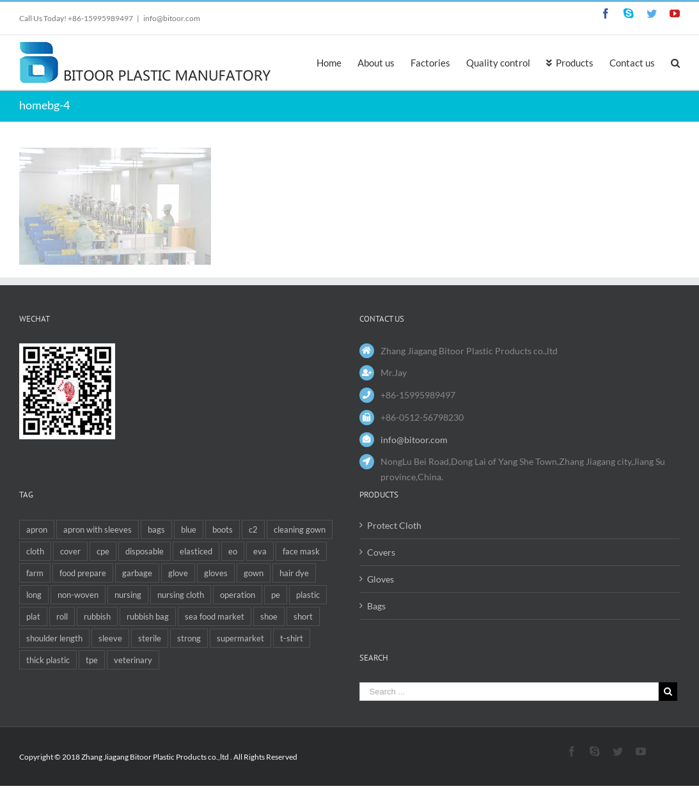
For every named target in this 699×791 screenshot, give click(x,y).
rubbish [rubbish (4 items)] (97, 616)
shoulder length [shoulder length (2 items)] (54, 638)
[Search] (675, 62)
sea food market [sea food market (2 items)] (214, 616)
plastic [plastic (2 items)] (308, 595)
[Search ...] (509, 691)
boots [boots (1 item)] (222, 529)
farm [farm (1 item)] (34, 573)
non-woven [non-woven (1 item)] (78, 595)
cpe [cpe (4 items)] (103, 551)
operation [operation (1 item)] (237, 595)
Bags (376, 605)
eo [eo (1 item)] (232, 551)
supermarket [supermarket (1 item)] (240, 638)
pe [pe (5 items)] (275, 595)
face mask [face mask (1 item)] (301, 551)
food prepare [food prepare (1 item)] (82, 573)
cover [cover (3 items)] (70, 551)
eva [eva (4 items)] (260, 551)
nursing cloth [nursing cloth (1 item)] (180, 595)
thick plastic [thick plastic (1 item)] (48, 660)
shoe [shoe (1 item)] (269, 616)
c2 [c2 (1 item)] (253, 529)
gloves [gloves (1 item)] (216, 573)
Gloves (380, 579)
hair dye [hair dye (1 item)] (294, 573)
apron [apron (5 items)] (36, 529)
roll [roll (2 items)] (62, 616)
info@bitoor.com (171, 18)
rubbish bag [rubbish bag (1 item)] (148, 616)
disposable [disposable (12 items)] (144, 551)
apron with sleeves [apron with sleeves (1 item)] (97, 529)
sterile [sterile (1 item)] (149, 638)
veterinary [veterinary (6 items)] (133, 660)
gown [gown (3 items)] (253, 573)
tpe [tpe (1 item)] (92, 660)
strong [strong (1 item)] (189, 638)
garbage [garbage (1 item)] (137, 573)
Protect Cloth (394, 525)
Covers (381, 552)
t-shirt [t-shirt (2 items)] (291, 638)
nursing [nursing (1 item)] (127, 595)
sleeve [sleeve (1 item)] (110, 638)
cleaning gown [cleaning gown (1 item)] (300, 529)
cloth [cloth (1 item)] (35, 551)
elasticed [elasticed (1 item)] (196, 551)
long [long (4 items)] (34, 595)
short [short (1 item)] (303, 616)
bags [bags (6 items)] (156, 529)
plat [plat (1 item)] (33, 616)
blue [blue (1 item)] (188, 529)
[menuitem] (337, 62)
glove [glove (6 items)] (178, 573)
